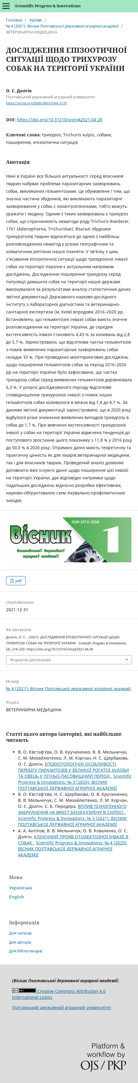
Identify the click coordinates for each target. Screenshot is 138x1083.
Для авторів (20, 942)
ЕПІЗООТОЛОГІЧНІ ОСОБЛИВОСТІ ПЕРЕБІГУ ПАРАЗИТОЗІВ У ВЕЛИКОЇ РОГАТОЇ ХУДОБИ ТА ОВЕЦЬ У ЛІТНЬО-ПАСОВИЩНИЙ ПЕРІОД (73, 770)
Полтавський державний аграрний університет (61, 1007)
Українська (20, 888)
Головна (14, 20)
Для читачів (20, 933)
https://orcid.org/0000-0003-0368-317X (36, 103)
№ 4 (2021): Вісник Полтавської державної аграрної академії (62, 26)
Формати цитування (30, 659)
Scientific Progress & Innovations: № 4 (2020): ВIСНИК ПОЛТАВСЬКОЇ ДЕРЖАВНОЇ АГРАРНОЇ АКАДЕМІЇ (72, 849)
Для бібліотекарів (25, 951)
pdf (17, 580)
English (16, 897)
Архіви (35, 20)
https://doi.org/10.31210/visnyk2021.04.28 (59, 119)
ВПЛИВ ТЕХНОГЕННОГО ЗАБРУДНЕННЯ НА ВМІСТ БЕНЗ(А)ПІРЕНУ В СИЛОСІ (72, 809)
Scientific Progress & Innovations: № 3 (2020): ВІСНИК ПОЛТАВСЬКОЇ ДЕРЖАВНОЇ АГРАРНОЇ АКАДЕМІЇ (75, 782)
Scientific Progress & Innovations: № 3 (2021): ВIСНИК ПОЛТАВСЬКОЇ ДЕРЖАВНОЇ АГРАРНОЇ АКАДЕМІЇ (72, 821)
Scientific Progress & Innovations (48, 5)
